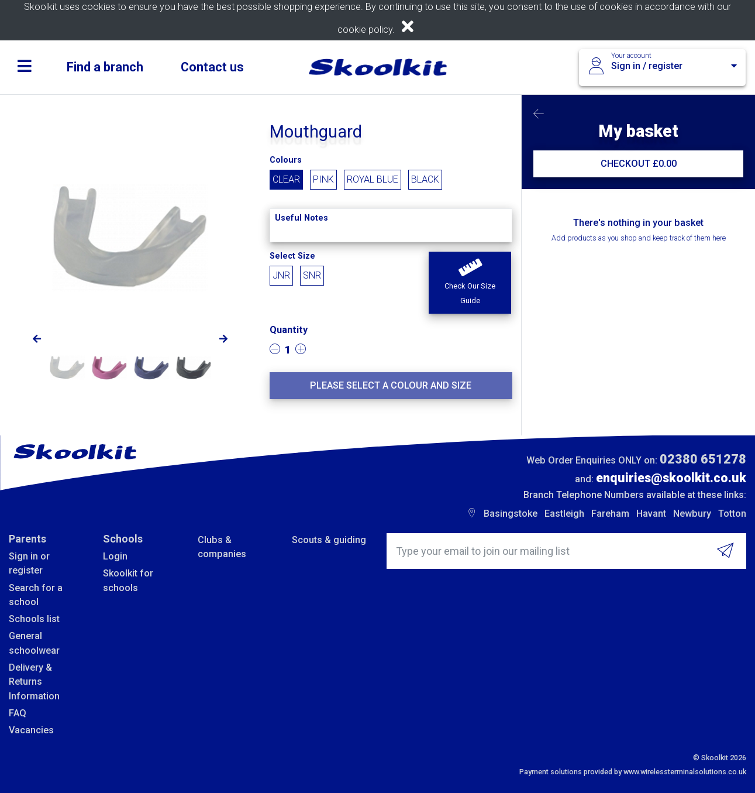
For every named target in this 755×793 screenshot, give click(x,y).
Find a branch (105, 67)
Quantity (289, 329)
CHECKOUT (639, 163)
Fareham (610, 513)
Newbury (692, 513)
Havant (651, 513)
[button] (470, 283)
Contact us (212, 67)
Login (115, 556)
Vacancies (31, 730)
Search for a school (36, 594)
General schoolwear (34, 642)
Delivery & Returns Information (34, 682)
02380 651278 (703, 459)
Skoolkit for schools (128, 580)
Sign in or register (29, 563)
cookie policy (364, 29)
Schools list (34, 618)
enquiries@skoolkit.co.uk (671, 478)
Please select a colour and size (390, 385)
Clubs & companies (222, 546)
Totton (732, 513)
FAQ (17, 713)
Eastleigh (564, 513)
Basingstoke (510, 513)
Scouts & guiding (329, 539)
